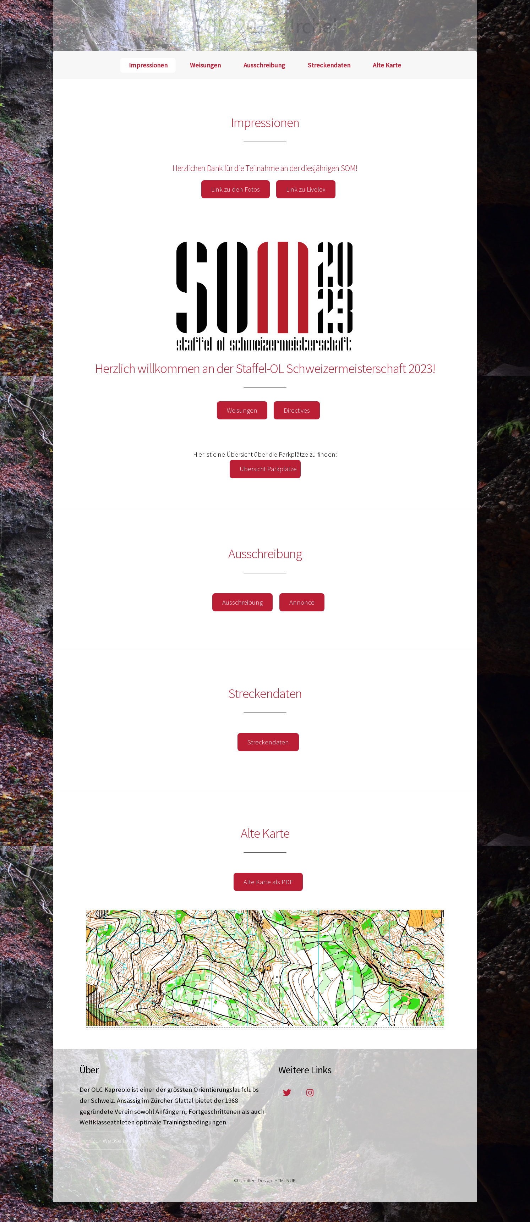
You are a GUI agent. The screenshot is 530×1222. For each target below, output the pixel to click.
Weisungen (205, 65)
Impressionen (148, 65)
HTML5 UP (284, 1180)
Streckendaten (329, 65)
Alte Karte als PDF (268, 882)
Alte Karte (387, 65)
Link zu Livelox (306, 189)
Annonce (302, 602)
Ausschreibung (264, 65)
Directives (297, 410)
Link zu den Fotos (235, 189)
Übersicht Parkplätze (268, 469)
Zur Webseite (110, 1140)
